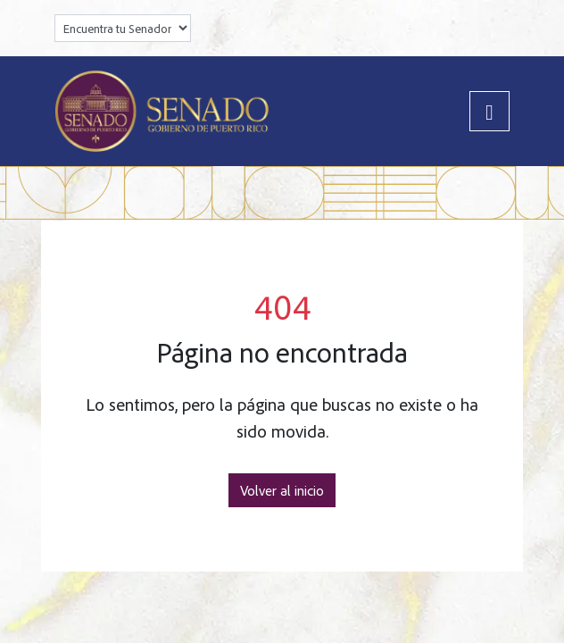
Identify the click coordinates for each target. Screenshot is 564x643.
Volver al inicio (282, 490)
